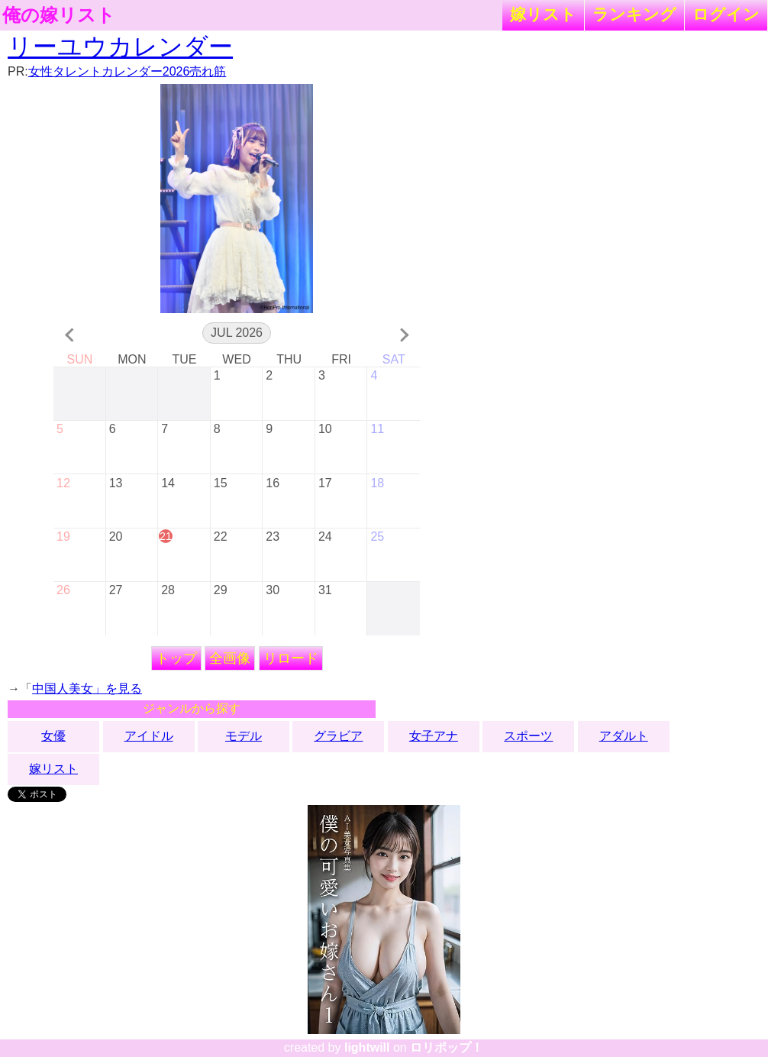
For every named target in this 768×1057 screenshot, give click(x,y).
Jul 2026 (237, 332)
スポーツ (528, 735)
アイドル (148, 735)
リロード (290, 658)
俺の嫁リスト (58, 15)
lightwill (367, 1047)
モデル (243, 735)
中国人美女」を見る (87, 688)
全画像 (229, 658)
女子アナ (433, 735)
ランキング (634, 14)
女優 (53, 735)
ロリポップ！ (446, 1047)
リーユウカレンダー (120, 46)
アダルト (623, 735)
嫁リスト (543, 14)
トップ (176, 658)
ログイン (726, 14)
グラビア (338, 735)
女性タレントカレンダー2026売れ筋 (127, 71)
